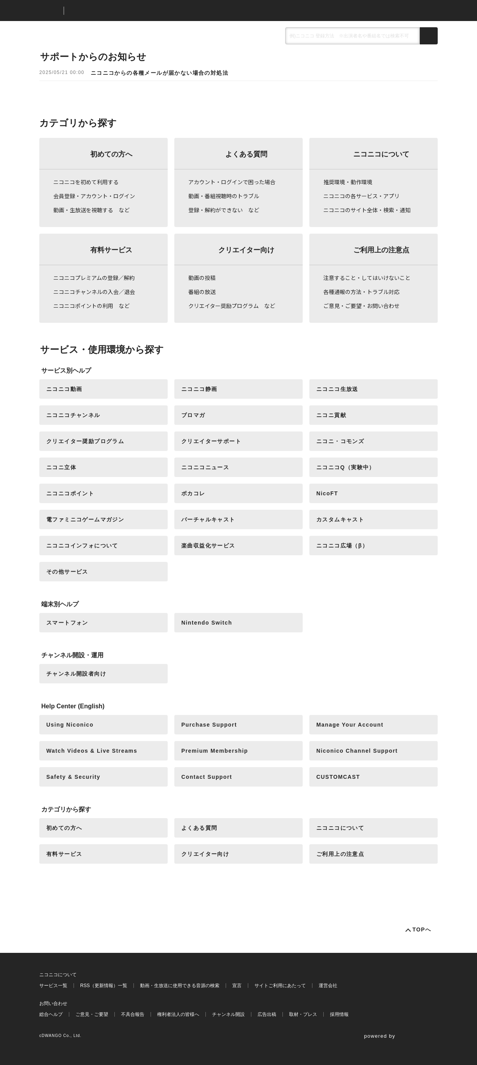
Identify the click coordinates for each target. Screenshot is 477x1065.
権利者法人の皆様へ (178, 1014)
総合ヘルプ (51, 1014)
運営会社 (328, 985)
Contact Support (206, 777)
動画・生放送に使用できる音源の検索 (179, 985)
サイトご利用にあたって (280, 985)
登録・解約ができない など (223, 210)
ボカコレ (193, 493)
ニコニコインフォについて (82, 545)
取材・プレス (303, 1014)
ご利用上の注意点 (381, 250)
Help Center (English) (73, 706)
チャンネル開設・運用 (72, 655)
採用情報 (339, 1014)
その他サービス (67, 572)
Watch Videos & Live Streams (91, 751)
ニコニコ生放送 (337, 389)
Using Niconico (70, 725)
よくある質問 (246, 154)
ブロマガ (193, 415)
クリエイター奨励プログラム (85, 441)
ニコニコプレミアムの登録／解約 (94, 278)
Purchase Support (209, 725)
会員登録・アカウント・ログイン (94, 196)
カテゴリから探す (66, 809)
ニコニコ (49, 11)
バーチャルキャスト (208, 519)
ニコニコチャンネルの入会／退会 (94, 292)
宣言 (237, 985)
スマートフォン (67, 623)
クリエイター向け (246, 250)
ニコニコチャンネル (73, 415)
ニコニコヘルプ (111, 11)
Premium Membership (214, 751)
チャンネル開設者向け (76, 674)
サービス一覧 (53, 985)
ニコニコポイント (70, 493)
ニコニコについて (381, 154)
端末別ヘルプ (60, 604)
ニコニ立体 (61, 467)
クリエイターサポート (211, 441)
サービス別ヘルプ (66, 370)
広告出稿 (267, 1014)
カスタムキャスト (340, 519)
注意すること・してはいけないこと (366, 278)
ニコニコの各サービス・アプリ (361, 196)
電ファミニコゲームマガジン (85, 519)
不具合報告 (132, 1014)
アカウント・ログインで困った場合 (231, 182)
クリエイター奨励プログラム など (231, 306)
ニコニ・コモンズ (340, 441)
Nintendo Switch (206, 623)
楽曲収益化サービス (208, 545)
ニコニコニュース (205, 467)
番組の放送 (202, 292)
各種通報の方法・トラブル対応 (361, 292)
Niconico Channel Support (357, 751)
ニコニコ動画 (64, 389)
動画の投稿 (202, 278)
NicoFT (327, 493)
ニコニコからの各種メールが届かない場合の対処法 (159, 73)
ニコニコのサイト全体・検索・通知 (366, 210)
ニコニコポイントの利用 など (91, 306)
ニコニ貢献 (331, 415)
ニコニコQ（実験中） (345, 467)
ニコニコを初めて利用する (86, 182)
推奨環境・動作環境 (347, 182)
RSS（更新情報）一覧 (103, 985)
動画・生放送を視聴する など (91, 210)
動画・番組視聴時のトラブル (223, 196)
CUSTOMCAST (338, 777)
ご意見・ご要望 (91, 1014)
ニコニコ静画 (199, 389)
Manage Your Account (350, 725)
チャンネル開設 (228, 1014)
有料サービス (111, 250)
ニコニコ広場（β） (342, 545)
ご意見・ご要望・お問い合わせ (361, 306)
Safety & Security (73, 777)
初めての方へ (111, 154)
